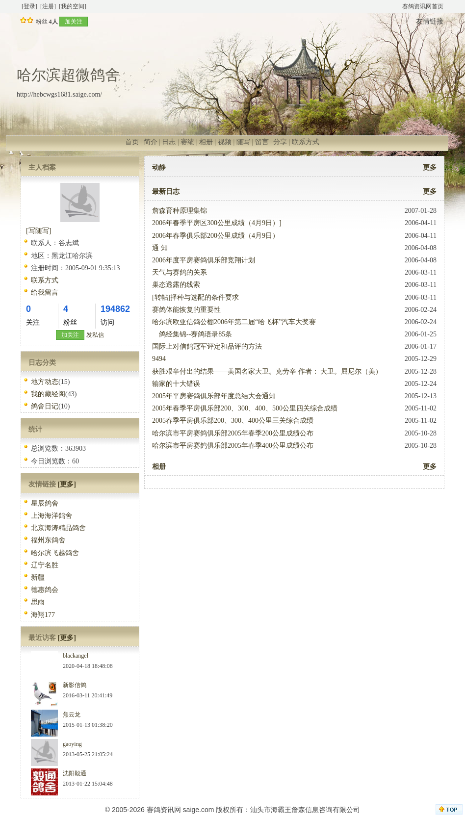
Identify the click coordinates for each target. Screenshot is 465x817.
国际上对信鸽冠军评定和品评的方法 (207, 346)
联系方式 (305, 142)
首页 (132, 142)
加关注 (73, 21)
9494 (159, 358)
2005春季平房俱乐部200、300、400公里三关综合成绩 (232, 420)
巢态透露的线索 (176, 284)
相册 (206, 142)
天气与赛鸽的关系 (179, 272)
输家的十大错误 (176, 383)
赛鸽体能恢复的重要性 (186, 309)
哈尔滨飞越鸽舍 (55, 553)
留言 (262, 142)
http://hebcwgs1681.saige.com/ (59, 94)
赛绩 (187, 142)
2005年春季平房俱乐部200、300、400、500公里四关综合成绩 (244, 408)
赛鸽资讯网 (164, 810)
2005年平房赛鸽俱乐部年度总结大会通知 (214, 396)
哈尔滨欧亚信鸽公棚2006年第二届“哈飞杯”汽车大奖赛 (234, 322)
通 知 (160, 248)
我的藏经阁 (48, 394)
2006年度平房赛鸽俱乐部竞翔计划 (203, 260)
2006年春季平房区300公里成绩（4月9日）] (217, 223)
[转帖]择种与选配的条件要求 (195, 297)
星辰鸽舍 (44, 503)
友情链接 (429, 21)
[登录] (29, 6)
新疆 (38, 577)
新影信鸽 (74, 685)
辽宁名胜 (44, 565)
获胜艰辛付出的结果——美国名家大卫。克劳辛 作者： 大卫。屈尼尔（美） (267, 371)
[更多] (67, 484)
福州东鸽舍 (48, 540)
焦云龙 (71, 714)
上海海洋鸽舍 (51, 515)
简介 (150, 142)
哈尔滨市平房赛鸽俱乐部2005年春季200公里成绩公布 (232, 433)
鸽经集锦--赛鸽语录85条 (192, 334)
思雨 (38, 602)
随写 (243, 142)
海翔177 (43, 614)
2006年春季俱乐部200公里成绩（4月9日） (215, 235)
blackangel (75, 655)
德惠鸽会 (44, 589)
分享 (280, 142)
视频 (225, 142)
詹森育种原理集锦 (179, 210)
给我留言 (44, 292)
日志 (169, 142)
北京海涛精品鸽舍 (58, 528)
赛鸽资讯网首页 (422, 6)
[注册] (48, 6)
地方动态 (44, 381)
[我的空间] (72, 6)
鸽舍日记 (44, 406)
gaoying (72, 743)
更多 (430, 167)
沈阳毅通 (74, 773)
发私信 (95, 335)
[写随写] (38, 230)
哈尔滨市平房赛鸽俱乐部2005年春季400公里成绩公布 (232, 445)
